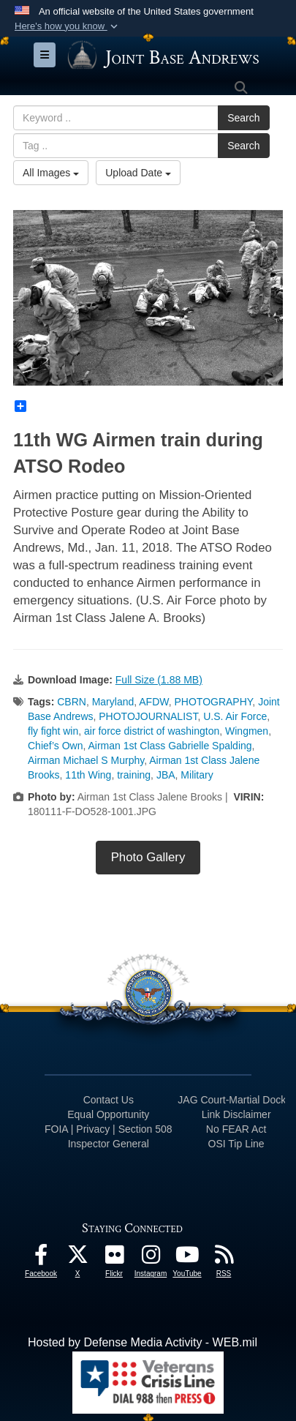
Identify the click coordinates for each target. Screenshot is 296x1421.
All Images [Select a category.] (51, 173)
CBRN (71, 702)
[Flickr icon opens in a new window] (114, 1258)
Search (243, 118)
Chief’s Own (55, 745)
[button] (68, 26)
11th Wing (88, 775)
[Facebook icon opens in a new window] (41, 1258)
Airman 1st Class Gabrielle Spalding (169, 745)
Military (197, 775)
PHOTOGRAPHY (214, 702)
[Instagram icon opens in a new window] (150, 1258)
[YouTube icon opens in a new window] (187, 1258)
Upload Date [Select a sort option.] (138, 173)
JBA (165, 775)
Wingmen (246, 731)
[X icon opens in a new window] (77, 1258)
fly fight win (53, 731)
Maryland (113, 702)
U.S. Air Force (235, 716)
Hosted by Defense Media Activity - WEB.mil (142, 1342)
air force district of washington (151, 731)
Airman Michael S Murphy (86, 760)
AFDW (153, 702)
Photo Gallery (148, 857)
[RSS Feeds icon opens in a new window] (223, 1258)
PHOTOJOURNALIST (148, 716)
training (134, 775)
